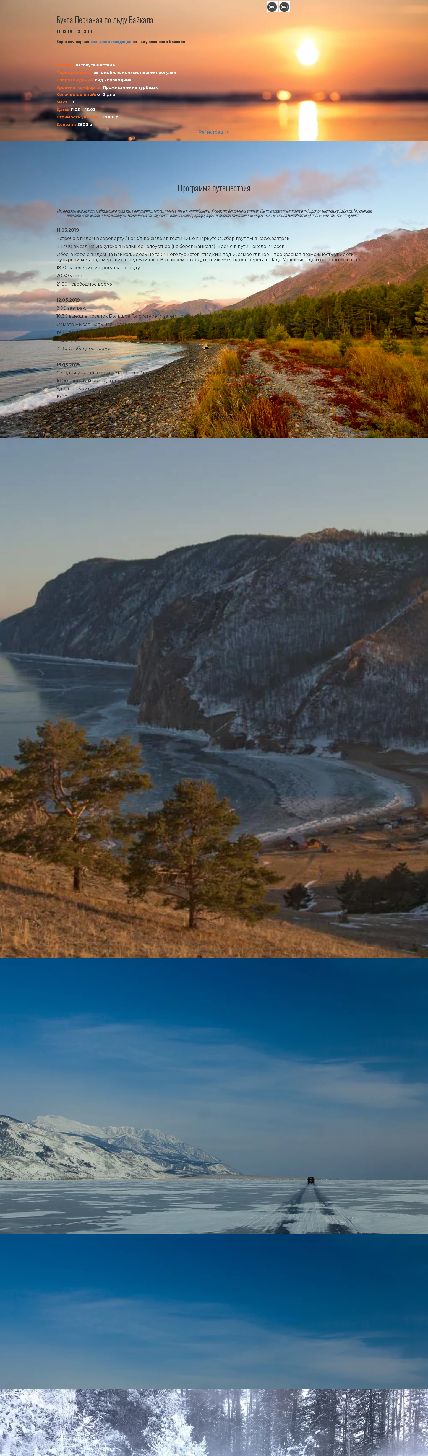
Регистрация (214, 132)
